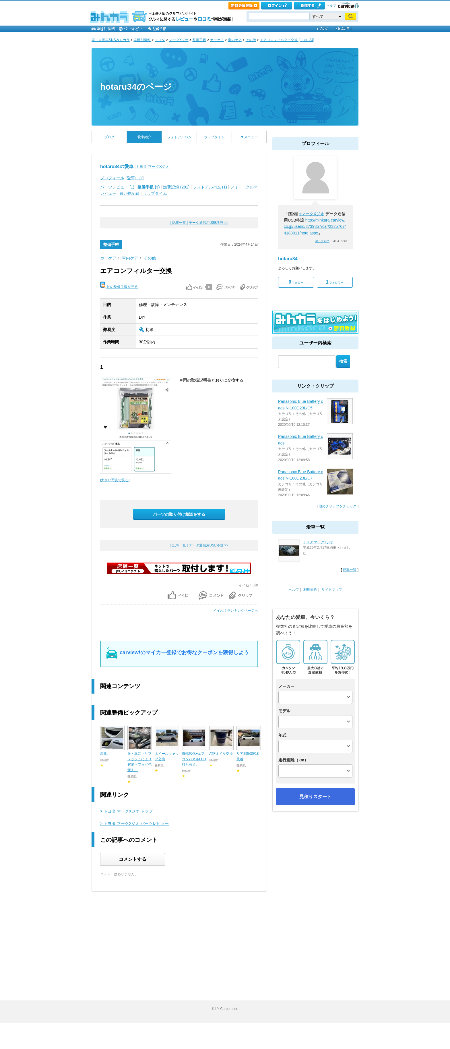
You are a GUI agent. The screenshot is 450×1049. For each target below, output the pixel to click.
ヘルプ (331, 5)
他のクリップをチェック (337, 506)
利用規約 (310, 590)
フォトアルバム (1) (210, 187)
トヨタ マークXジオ (152, 166)
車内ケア (235, 40)
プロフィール (112, 178)
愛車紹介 (144, 137)
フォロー (296, 282)
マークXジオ (179, 40)
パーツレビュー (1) (117, 187)
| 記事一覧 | (179, 223)
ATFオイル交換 (221, 754)
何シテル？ (322, 241)
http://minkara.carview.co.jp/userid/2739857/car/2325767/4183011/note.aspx (315, 226)
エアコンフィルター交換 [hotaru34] (287, 40)
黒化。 (105, 754)
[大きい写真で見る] (115, 480)
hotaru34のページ (136, 86)
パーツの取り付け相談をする (179, 514)
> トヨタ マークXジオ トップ (126, 811)
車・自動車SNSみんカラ (111, 40)
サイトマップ (331, 590)
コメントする (132, 859)
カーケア (217, 40)
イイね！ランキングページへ (235, 611)
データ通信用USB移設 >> (208, 223)
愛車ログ (135, 178)
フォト (236, 187)
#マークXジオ (311, 213)
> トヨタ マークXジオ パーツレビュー (134, 823)
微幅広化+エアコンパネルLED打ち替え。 (194, 759)
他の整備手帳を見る (119, 285)
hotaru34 (288, 258)
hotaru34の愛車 (116, 166)
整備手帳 (199, 40)
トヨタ (160, 40)
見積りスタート (315, 796)
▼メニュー (249, 137)
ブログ (109, 137)
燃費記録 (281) (176, 187)
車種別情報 (142, 40)
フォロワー (335, 282)
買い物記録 (129, 193)
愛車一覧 (349, 570)
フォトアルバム (179, 137)
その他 (251, 40)
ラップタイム (214, 137)
